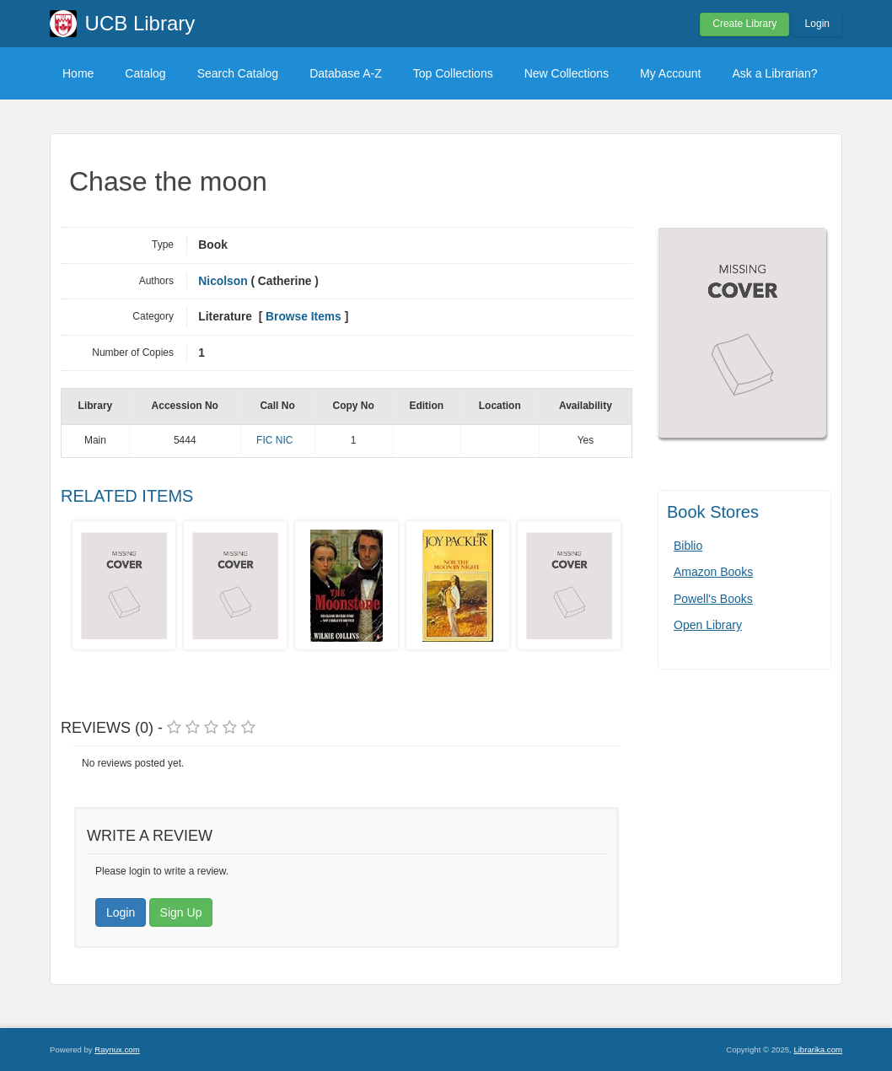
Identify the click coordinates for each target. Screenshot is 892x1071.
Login (817, 24)
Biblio (688, 545)
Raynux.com (116, 1049)
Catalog (145, 73)
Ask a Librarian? (774, 73)
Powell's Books (713, 598)
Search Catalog (238, 73)
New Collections (566, 73)
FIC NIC (274, 440)
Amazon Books (713, 572)
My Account (670, 73)
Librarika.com (817, 1049)
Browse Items (303, 316)
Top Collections (453, 73)
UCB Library (140, 23)
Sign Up (181, 912)
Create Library (744, 24)
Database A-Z (345, 73)
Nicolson (222, 281)
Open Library (708, 625)
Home (78, 73)
